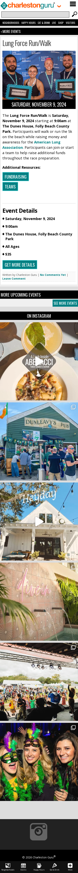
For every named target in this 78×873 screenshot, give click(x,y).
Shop (61, 23)
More (70, 867)
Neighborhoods (11, 23)
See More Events (65, 303)
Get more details (20, 264)
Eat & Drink (44, 23)
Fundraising (16, 176)
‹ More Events (11, 31)
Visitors (70, 23)
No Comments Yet (53, 275)
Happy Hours (28, 23)
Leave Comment (14, 278)
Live (54, 23)
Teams (10, 186)
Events (23, 867)
